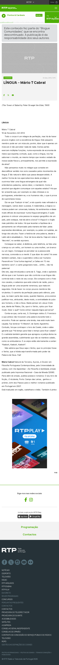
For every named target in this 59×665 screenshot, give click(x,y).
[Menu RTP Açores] (57, 8)
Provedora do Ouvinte (12, 615)
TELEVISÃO (6, 576)
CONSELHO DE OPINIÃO (11, 631)
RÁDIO (4, 580)
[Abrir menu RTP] (29, 2)
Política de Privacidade (10, 653)
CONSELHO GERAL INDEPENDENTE (16, 628)
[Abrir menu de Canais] (51, 17)
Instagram (17, 562)
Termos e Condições (43, 653)
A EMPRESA (6, 625)
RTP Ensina (7, 586)
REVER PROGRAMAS (10, 596)
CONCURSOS (7, 599)
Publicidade (6, 655)
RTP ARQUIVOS (8, 583)
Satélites (6, 622)
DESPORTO (6, 573)
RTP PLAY (5, 589)
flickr (30, 562)
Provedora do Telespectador (15, 612)
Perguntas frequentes (12, 602)
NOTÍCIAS (5, 570)
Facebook (4, 562)
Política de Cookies (27, 653)
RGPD (4, 641)
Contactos (29, 534)
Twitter (11, 562)
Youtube (24, 562)
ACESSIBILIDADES (9, 618)
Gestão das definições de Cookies (17, 644)
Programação (29, 527)
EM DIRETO (6, 593)
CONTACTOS (7, 609)
